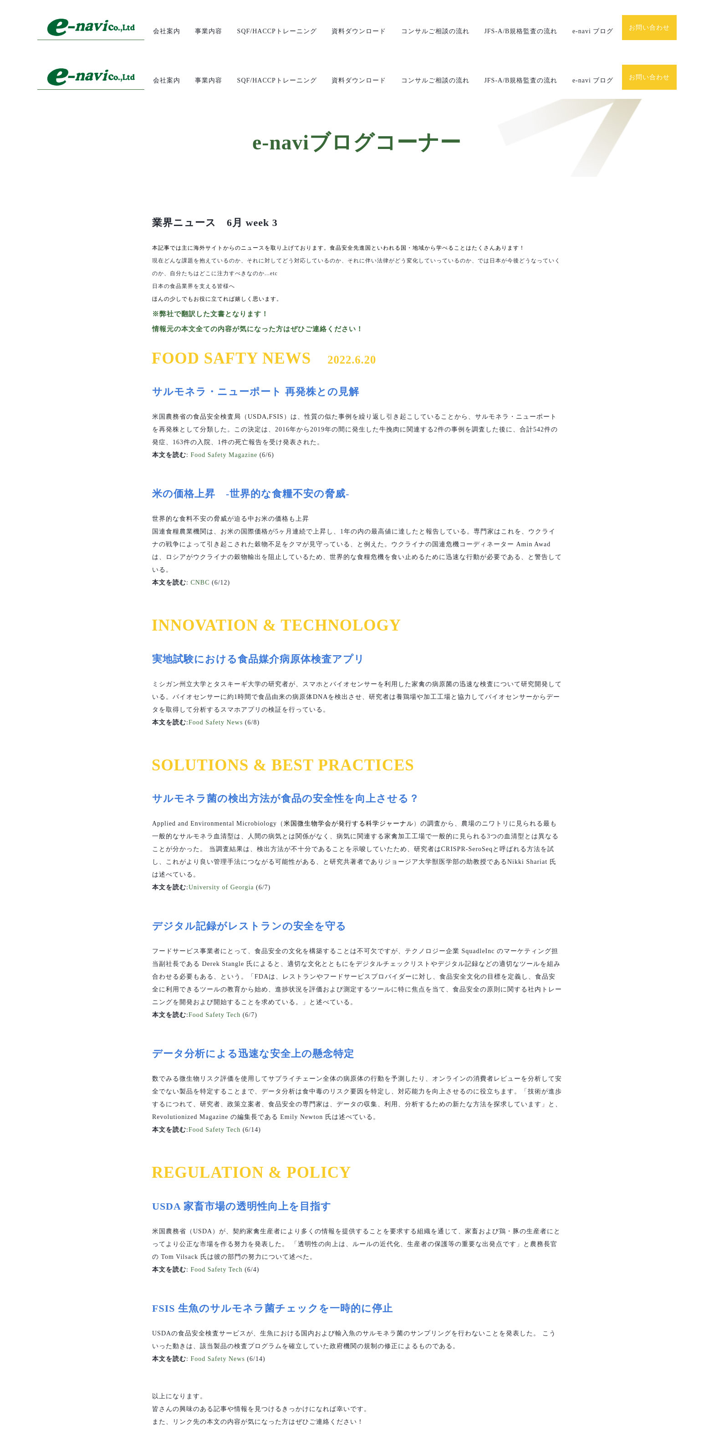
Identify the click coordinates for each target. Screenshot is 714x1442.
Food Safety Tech (214, 965)
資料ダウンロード (359, 31)
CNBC (199, 533)
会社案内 (166, 31)
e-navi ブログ (592, 31)
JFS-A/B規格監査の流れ (520, 31)
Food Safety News (216, 672)
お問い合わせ (649, 27)
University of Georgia (221, 838)
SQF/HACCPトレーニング (277, 31)
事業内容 (208, 31)
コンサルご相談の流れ (435, 31)
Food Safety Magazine (223, 405)
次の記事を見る (183, 1415)
